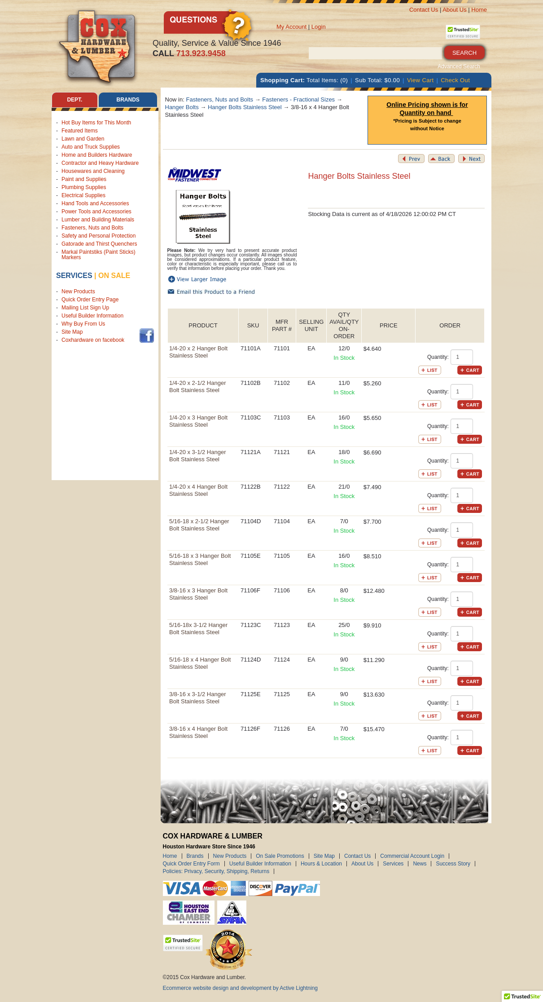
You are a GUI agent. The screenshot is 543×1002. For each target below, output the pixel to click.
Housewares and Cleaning (93, 171)
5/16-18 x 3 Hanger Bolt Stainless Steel (200, 559)
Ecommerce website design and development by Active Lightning (240, 988)
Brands (195, 856)
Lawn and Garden (82, 139)
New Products (78, 291)
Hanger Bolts (182, 107)
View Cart (420, 80)
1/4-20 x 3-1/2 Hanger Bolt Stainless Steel (197, 456)
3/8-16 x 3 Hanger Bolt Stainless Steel (198, 594)
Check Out (455, 80)
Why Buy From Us (83, 324)
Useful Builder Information (92, 316)
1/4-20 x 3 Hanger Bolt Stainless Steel (198, 421)
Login (318, 26)
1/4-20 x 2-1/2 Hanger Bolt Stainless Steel (197, 386)
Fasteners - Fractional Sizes (298, 99)
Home (479, 9)
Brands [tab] (128, 100)
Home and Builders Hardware (96, 155)
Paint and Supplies (83, 179)
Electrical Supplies (83, 195)
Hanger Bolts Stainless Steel (245, 107)
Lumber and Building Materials (97, 219)
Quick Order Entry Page (89, 299)
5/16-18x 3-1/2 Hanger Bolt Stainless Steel (198, 629)
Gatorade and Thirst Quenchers (99, 244)
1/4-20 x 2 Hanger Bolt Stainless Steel (198, 352)
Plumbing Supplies (83, 187)
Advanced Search (459, 66)
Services (74, 275)
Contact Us (423, 9)
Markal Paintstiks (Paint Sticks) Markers (98, 254)
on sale (114, 275)
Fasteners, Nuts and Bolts (92, 228)
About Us (454, 9)
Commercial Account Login (412, 856)
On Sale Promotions (280, 856)
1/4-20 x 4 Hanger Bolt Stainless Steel (198, 490)
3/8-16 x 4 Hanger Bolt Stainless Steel (198, 732)
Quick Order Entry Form (191, 864)
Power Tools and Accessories (96, 211)
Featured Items (79, 131)
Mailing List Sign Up (85, 308)
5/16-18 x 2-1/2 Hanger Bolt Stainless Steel (199, 525)
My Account (291, 26)
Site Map (72, 332)
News (419, 864)
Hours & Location (321, 864)
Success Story (453, 864)
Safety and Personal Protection (98, 236)
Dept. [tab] (74, 100)
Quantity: (438, 357)
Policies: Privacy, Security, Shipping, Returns (216, 871)
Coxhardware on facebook (94, 340)
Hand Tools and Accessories (95, 203)
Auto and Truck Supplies (90, 147)
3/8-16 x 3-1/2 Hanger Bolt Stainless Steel (197, 698)
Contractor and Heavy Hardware (100, 163)
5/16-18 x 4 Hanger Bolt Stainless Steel (200, 663)
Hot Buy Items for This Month (96, 122)
